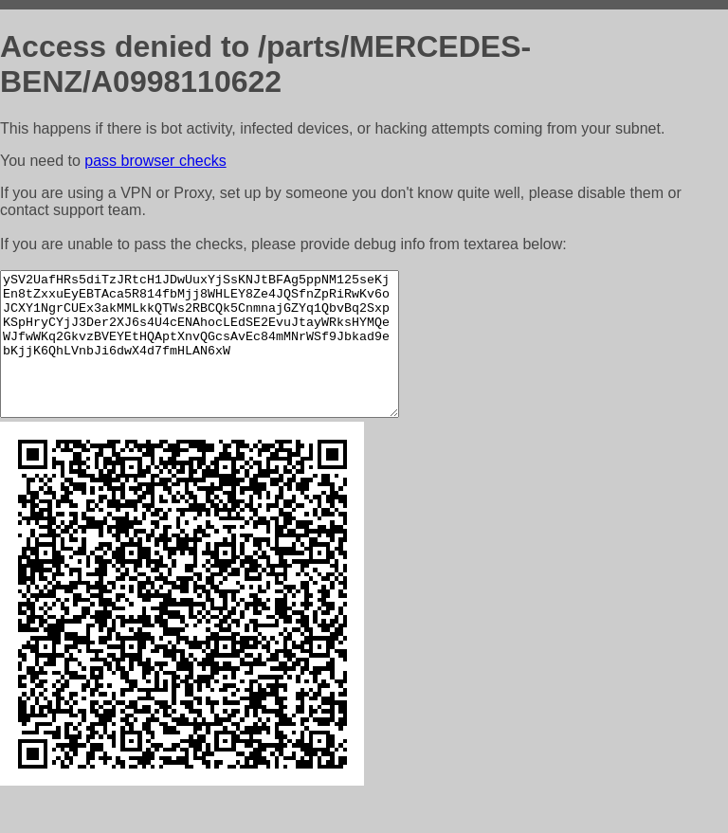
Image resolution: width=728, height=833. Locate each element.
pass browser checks (155, 161)
